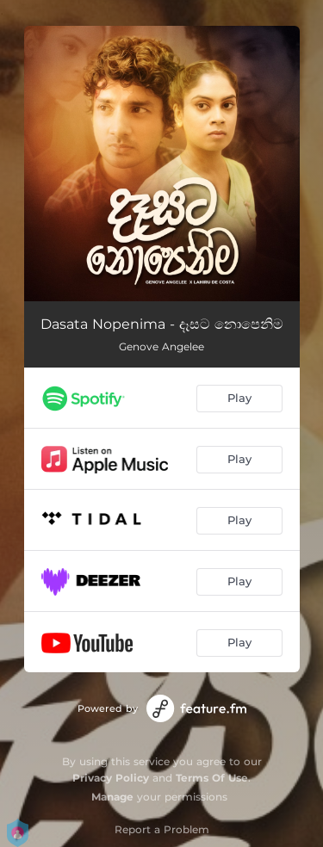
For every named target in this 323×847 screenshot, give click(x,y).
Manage (112, 796)
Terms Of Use (212, 777)
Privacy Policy (110, 777)
